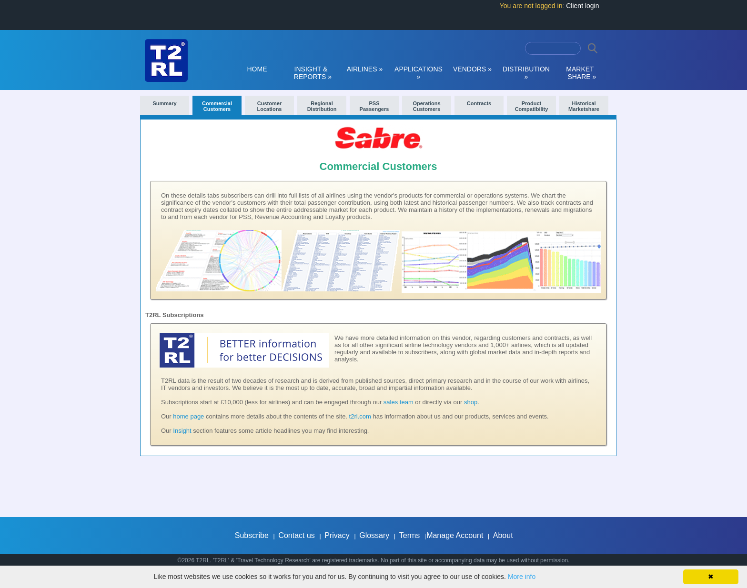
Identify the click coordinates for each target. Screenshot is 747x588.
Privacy (336, 535)
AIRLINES (365, 69)
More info (521, 576)
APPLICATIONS (418, 72)
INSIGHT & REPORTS (311, 72)
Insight (182, 430)
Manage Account (454, 535)
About (503, 535)
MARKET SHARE (580, 72)
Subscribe (252, 535)
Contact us (296, 535)
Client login (582, 6)
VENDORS (472, 69)
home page (188, 416)
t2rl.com (360, 416)
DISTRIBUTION (526, 72)
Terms (409, 535)
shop (470, 402)
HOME (257, 69)
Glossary (374, 535)
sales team (399, 402)
